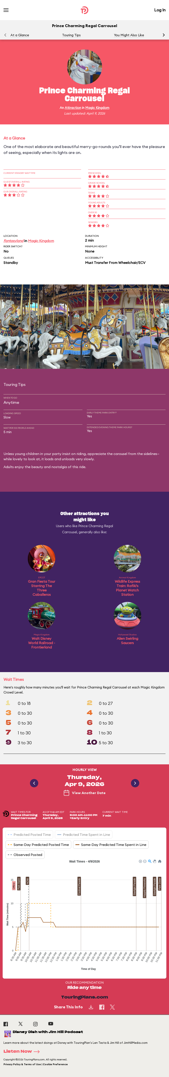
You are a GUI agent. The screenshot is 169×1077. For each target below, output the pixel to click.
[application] (84, 915)
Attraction (73, 108)
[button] (163, 35)
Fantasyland (13, 241)
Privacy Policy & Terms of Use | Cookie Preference (35, 1064)
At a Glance (19, 35)
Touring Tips (71, 35)
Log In (160, 9)
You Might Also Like (129, 35)
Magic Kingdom (97, 108)
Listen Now (22, 1052)
